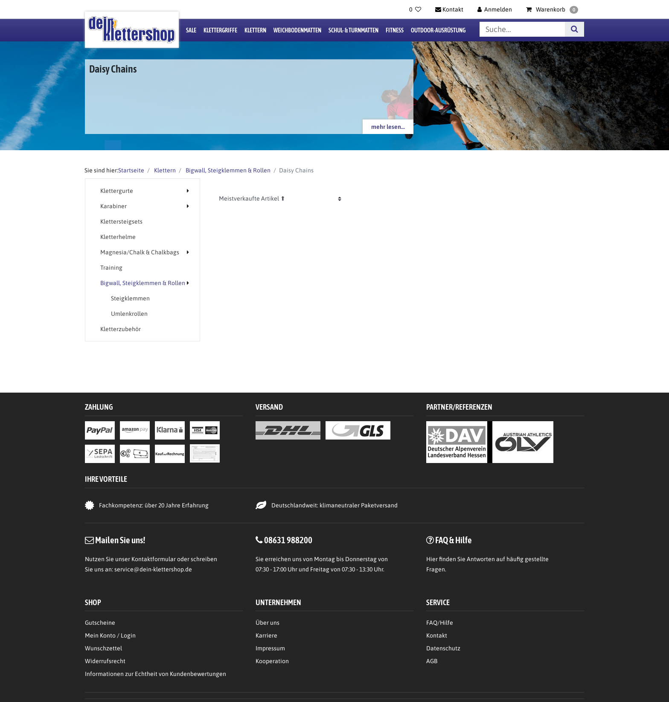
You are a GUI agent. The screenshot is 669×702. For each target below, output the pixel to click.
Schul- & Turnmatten (353, 30)
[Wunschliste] (415, 9)
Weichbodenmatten (297, 30)
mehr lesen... (388, 126)
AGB (431, 661)
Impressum (270, 648)
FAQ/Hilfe (439, 622)
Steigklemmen (130, 298)
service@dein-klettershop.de (153, 569)
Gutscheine (100, 622)
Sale (191, 30)
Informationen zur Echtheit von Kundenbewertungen (155, 673)
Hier (432, 559)
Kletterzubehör (120, 329)
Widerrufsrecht (105, 661)
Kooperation (272, 661)
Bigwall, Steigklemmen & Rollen (227, 170)
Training (111, 267)
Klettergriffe (220, 30)
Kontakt (436, 635)
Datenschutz (443, 648)
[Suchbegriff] (522, 29)
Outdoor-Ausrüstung (438, 30)
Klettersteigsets (121, 221)
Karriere (266, 635)
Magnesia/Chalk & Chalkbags (139, 252)
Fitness (395, 30)
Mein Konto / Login (110, 635)
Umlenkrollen (129, 313)
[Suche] (574, 29)
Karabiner (113, 206)
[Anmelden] (494, 9)
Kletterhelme (118, 236)
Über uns (267, 622)
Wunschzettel (103, 648)
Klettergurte (116, 190)
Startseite (131, 170)
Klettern (255, 30)
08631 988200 (288, 540)
